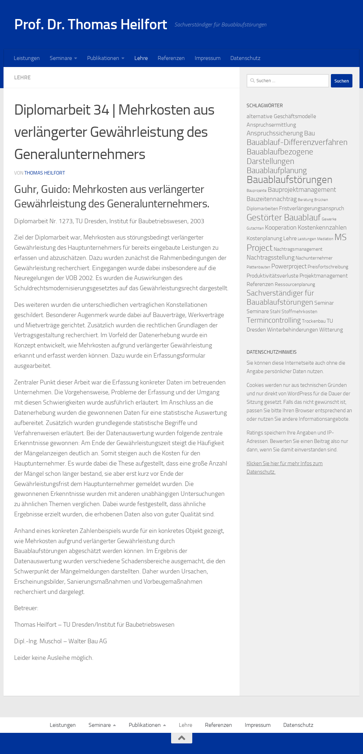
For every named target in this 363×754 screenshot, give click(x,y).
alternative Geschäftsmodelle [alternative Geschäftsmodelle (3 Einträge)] (281, 116)
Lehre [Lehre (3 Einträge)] (290, 238)
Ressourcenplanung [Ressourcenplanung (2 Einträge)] (295, 284)
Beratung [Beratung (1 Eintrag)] (305, 199)
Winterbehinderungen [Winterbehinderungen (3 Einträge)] (292, 329)
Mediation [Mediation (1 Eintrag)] (325, 239)
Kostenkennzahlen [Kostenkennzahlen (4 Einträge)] (322, 227)
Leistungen (27, 58)
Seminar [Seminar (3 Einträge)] (324, 302)
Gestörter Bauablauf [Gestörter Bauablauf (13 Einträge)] (284, 217)
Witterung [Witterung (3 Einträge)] (331, 329)
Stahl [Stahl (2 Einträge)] (275, 312)
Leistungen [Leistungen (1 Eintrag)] (307, 239)
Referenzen (171, 58)
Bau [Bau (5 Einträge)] (309, 133)
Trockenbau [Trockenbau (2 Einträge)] (314, 321)
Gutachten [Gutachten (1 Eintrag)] (255, 228)
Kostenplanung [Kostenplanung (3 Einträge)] (264, 238)
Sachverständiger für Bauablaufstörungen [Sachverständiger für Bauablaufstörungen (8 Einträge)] (280, 297)
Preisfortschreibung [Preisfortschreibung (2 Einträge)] (328, 267)
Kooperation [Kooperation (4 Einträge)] (281, 227)
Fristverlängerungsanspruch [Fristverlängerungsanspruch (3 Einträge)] (311, 208)
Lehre (141, 58)
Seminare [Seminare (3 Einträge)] (258, 311)
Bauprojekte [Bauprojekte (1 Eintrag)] (257, 190)
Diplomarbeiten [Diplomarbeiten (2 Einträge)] (262, 209)
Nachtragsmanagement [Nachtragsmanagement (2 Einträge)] (298, 249)
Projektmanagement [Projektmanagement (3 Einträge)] (324, 275)
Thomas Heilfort (44, 173)
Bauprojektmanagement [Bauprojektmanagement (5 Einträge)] (302, 190)
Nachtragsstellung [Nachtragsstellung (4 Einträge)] (271, 257)
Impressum (207, 58)
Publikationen (103, 58)
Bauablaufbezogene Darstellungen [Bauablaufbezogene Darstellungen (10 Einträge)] (280, 156)
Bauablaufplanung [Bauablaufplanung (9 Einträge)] (277, 170)
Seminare (61, 58)
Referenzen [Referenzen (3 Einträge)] (260, 284)
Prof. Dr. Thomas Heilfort (90, 24)
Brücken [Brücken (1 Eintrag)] (321, 199)
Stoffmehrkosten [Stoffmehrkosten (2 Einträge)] (299, 312)
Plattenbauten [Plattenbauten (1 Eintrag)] (258, 267)
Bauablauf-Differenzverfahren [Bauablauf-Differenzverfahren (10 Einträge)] (297, 142)
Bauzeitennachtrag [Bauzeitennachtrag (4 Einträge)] (272, 199)
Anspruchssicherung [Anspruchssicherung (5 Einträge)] (275, 133)
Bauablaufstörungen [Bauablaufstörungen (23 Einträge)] (289, 180)
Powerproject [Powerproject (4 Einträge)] (289, 266)
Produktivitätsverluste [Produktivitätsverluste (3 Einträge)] (272, 275)
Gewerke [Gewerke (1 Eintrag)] (329, 219)
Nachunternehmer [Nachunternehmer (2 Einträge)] (314, 258)
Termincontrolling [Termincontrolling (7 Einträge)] (274, 320)
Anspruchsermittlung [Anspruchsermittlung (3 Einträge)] (271, 124)
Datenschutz (245, 58)
